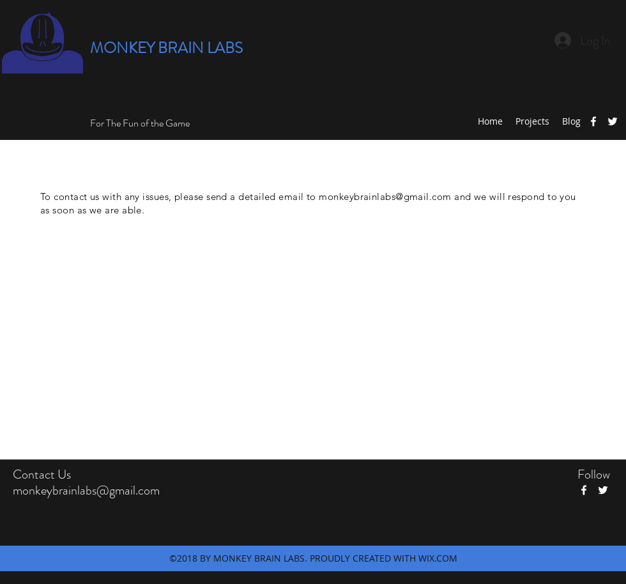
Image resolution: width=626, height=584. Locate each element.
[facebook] (593, 121)
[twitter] (612, 121)
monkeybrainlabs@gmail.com (385, 196)
